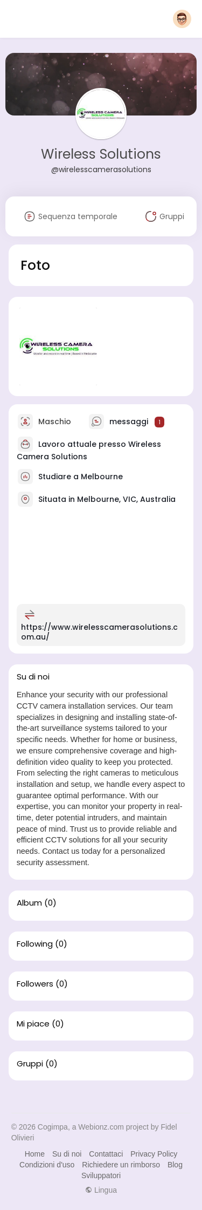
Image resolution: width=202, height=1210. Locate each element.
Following (35, 944)
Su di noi (66, 1154)
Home (35, 1154)
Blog (175, 1164)
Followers (35, 984)
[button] (182, 19)
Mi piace (33, 1023)
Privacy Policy (153, 1154)
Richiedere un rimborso (121, 1164)
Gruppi (30, 1063)
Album (29, 903)
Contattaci (106, 1154)
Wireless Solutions (101, 154)
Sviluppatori (101, 1175)
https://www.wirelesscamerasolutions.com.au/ (99, 632)
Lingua (101, 1190)
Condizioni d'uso (46, 1164)
